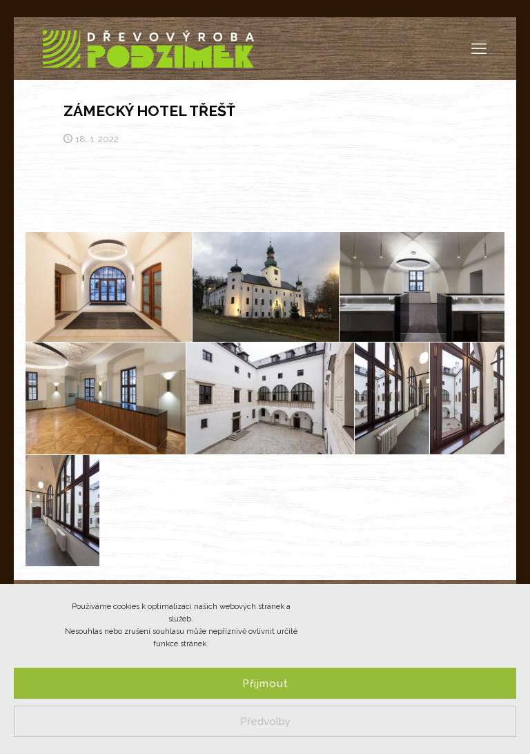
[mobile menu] (479, 48)
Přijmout (265, 683)
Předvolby (265, 721)
